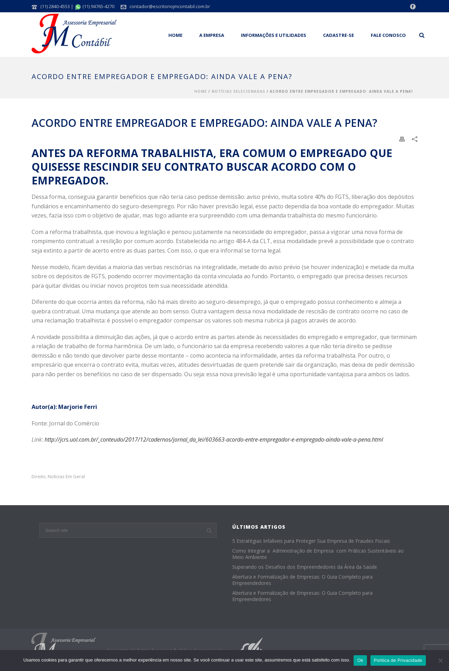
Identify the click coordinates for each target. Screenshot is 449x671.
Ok (360, 660)
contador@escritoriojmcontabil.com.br (169, 6)
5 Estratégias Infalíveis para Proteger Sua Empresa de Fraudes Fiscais (311, 541)
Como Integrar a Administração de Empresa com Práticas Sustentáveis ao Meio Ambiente (318, 554)
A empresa (211, 35)
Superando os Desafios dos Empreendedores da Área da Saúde (304, 567)
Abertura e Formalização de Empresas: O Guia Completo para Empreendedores (302, 580)
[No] (440, 660)
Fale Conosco (388, 35)
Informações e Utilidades (273, 35)
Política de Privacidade (398, 660)
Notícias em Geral (66, 476)
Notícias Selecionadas (238, 91)
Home (175, 35)
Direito (39, 476)
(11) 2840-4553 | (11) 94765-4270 (77, 6)
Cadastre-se (338, 35)
